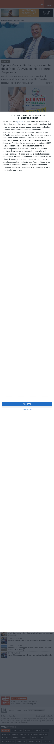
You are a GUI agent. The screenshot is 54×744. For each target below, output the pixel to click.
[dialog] (27, 372)
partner (20, 121)
